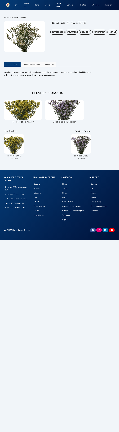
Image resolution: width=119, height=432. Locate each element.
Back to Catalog (10, 17)
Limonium (22, 17)
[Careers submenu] (75, 4)
